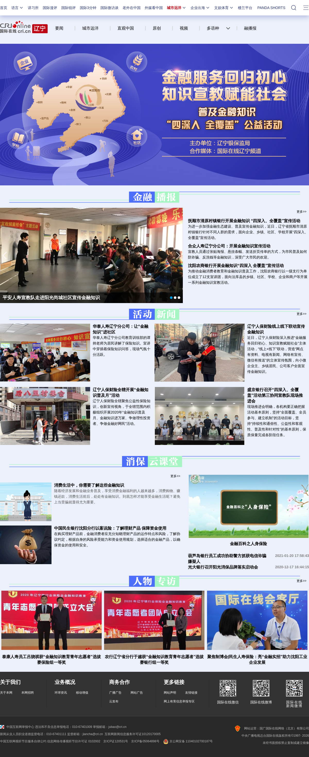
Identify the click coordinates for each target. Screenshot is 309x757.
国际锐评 (68, 8)
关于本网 (6, 692)
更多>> (301, 211)
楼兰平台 (245, 8)
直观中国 (125, 28)
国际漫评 (50, 8)
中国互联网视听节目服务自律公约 (23, 741)
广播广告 (115, 692)
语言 (17, 8)
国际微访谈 (109, 8)
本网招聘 (27, 692)
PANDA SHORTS (271, 8)
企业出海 (200, 8)
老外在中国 (132, 8)
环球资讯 (61, 692)
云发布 (113, 701)
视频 (184, 28)
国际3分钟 (88, 8)
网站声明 (170, 692)
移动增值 (82, 692)
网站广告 (137, 692)
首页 (3, 8)
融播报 (250, 28)
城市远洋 (176, 8)
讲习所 (33, 8)
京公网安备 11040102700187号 (187, 741)
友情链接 (191, 692)
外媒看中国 (154, 8)
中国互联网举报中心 (17, 727)
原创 (157, 28)
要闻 (59, 28)
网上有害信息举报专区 (179, 701)
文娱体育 (224, 8)
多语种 (213, 28)
